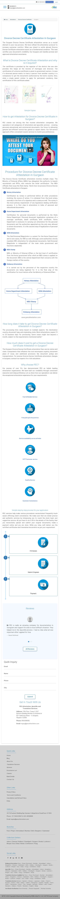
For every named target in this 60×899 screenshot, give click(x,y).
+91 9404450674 (17, 816)
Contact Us (10, 779)
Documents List (12, 770)
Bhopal (9, 843)
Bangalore (38, 831)
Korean (13, 882)
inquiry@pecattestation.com (20, 819)
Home (9, 755)
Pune (8, 831)
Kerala (7, 878)
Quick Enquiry (49, 2)
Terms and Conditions (14, 795)
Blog (8, 758)
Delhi (32, 831)
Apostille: (8, 869)
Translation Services (13, 764)
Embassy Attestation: (11, 863)
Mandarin (7, 886)
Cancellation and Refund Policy (16, 798)
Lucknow (7, 866)
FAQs (8, 801)
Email (6, 666)
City (5, 688)
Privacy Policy (11, 792)
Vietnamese (13, 884)
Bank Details (10, 776)
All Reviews (30, 649)
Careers (9, 773)
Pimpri (13, 831)
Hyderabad (46, 831)
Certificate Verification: (12, 888)
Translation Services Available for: (14, 875)
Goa (13, 843)
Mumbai (27, 831)
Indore (9, 841)
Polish (7, 884)
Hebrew (14, 886)
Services (9, 767)
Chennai (14, 841)
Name (6, 673)
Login (56, 2)
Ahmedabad (20, 831)
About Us (10, 761)
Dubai (15, 872)
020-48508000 (40, 2)
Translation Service (11, 881)
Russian (7, 882)
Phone (6, 680)
